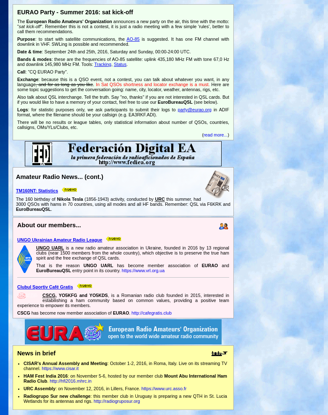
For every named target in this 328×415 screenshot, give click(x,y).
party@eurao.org (195, 109)
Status (120, 64)
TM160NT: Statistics (37, 190)
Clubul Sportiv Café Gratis (45, 286)
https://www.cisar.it (60, 368)
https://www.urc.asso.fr (163, 388)
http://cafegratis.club (152, 312)
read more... (215, 134)
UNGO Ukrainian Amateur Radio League (59, 239)
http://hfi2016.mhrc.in (71, 380)
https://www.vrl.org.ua (143, 270)
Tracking (102, 64)
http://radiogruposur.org (117, 401)
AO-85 (133, 39)
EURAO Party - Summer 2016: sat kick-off (75, 12)
